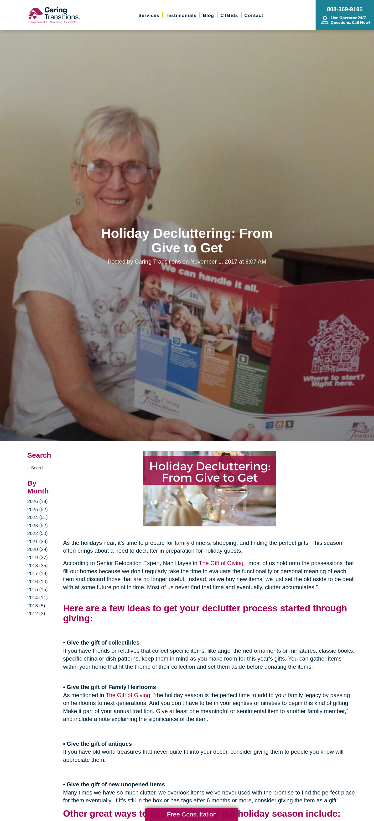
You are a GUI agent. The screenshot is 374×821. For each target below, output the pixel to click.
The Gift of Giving (221, 563)
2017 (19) (37, 573)
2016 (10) (37, 581)
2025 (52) (37, 509)
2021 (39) (37, 541)
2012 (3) (36, 613)
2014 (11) (37, 597)
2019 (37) (37, 557)
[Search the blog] (39, 468)
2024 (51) (37, 517)
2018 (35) (37, 565)
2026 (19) (37, 501)
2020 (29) (37, 549)
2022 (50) (37, 533)
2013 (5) (36, 605)
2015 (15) (37, 589)
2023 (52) (37, 525)
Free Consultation (192, 814)
